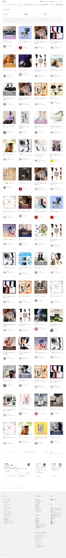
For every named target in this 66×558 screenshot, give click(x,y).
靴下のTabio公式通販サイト (8, 488)
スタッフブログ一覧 (18, 488)
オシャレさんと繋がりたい (10, 21)
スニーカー (20, 21)
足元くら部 (17, 19)
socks (26, 21)
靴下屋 (6, 19)
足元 (28, 19)
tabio (23, 19)
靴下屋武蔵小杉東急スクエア (45, 19)
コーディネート (34, 19)
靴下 (11, 19)
